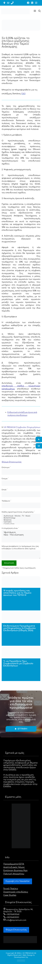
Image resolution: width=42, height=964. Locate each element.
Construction (21, 524)
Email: (4, 490)
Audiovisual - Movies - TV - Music (21, 516)
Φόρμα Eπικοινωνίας (16, 930)
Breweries (21, 520)
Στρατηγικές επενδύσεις (15, 892)
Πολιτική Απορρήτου (13, 874)
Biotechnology (21, 518)
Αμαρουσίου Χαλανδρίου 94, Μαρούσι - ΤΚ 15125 (18, 910)
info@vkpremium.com (14, 920)
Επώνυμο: (6, 467)
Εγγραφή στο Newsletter (18, 881)
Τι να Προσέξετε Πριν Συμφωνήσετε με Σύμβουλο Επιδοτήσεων (18, 663)
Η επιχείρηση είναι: (10, 528)
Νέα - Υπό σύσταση (21, 535)
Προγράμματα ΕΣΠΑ (13, 864)
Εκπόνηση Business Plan (15, 871)
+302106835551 (11, 917)
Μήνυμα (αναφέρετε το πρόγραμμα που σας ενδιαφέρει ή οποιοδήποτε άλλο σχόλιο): (20, 547)
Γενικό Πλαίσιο (10, 889)
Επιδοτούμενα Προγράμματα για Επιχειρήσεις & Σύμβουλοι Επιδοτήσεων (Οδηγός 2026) (19, 628)
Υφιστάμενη (21, 532)
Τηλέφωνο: (6, 501)
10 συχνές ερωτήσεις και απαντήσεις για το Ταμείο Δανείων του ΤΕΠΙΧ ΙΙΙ (17, 592)
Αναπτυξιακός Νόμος (14, 867)
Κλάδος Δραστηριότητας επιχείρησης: (18, 512)
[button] (34, 11)
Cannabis (21, 522)
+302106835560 (11, 914)
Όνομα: (5, 478)
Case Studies (9, 895)
